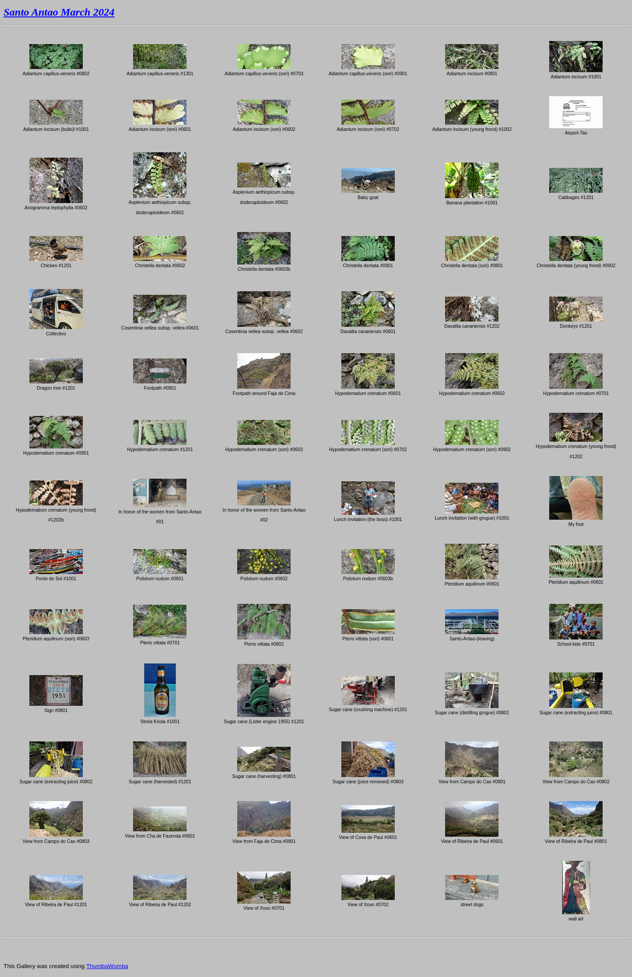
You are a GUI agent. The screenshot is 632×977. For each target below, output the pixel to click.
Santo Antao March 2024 (59, 12)
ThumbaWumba (107, 966)
